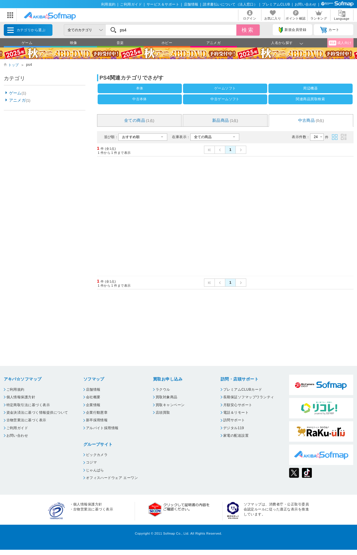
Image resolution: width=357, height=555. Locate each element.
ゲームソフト (225, 88)
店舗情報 (191, 4)
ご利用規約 (15, 389)
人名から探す (282, 43)
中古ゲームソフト (225, 99)
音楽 (120, 43)
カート (329, 30)
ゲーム (27, 43)
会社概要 (93, 397)
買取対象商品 (166, 397)
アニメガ (213, 43)
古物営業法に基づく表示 (26, 420)
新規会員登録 (292, 30)
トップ (13, 65)
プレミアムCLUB (276, 4)
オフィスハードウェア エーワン (112, 478)
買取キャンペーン (170, 405)
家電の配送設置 (236, 436)
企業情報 (93, 405)
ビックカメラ (97, 455)
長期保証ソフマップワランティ (248, 397)
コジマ (91, 462)
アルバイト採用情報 (102, 428)
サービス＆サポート (163, 4)
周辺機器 (310, 88)
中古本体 (139, 99)
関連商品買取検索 (310, 99)
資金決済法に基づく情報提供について (37, 412)
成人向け (340, 42)
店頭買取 (163, 412)
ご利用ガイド (131, 4)
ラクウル (163, 389)
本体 (139, 88)
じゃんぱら (95, 470)
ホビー (166, 43)
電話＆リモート (236, 412)
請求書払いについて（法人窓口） (230, 4)
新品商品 (225, 120)
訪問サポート (234, 420)
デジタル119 (233, 428)
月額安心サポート (237, 405)
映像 (73, 43)
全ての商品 (139, 120)
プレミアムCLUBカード (242, 389)
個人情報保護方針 (21, 397)
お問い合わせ (305, 4)
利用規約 (108, 4)
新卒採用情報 (97, 420)
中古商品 (311, 120)
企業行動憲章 (97, 412)
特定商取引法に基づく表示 (28, 405)
